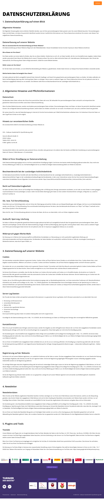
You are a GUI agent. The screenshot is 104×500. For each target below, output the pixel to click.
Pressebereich (85, 3)
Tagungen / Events (72, 3)
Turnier (31, 3)
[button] (52, 468)
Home (16, 3)
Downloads (54, 3)
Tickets (23, 3)
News (62, 3)
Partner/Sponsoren (42, 3)
